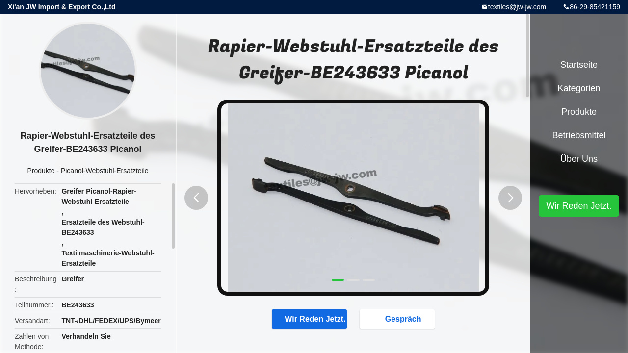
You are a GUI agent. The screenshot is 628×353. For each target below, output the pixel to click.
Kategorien (578, 88)
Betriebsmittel (578, 135)
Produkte (40, 171)
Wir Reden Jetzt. (310, 319)
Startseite (579, 65)
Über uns (579, 159)
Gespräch (398, 319)
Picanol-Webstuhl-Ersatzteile (105, 171)
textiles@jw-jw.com (517, 7)
